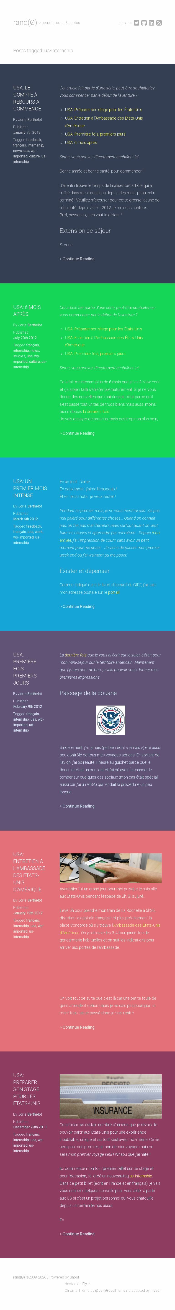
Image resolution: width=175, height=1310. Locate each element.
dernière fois (76, 655)
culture (34, 156)
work (39, 532)
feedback (33, 140)
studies (19, 356)
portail (113, 592)
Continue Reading (79, 258)
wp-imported (23, 537)
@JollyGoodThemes (111, 1290)
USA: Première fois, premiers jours (95, 134)
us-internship (141, 1176)
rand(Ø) (25, 22)
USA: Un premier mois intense (30, 488)
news (17, 151)
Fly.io (86, 1284)
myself (156, 1290)
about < (126, 23)
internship (35, 145)
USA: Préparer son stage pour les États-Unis (103, 109)
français (19, 145)
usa (26, 151)
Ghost (74, 1277)
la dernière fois (96, 411)
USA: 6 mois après (81, 142)
